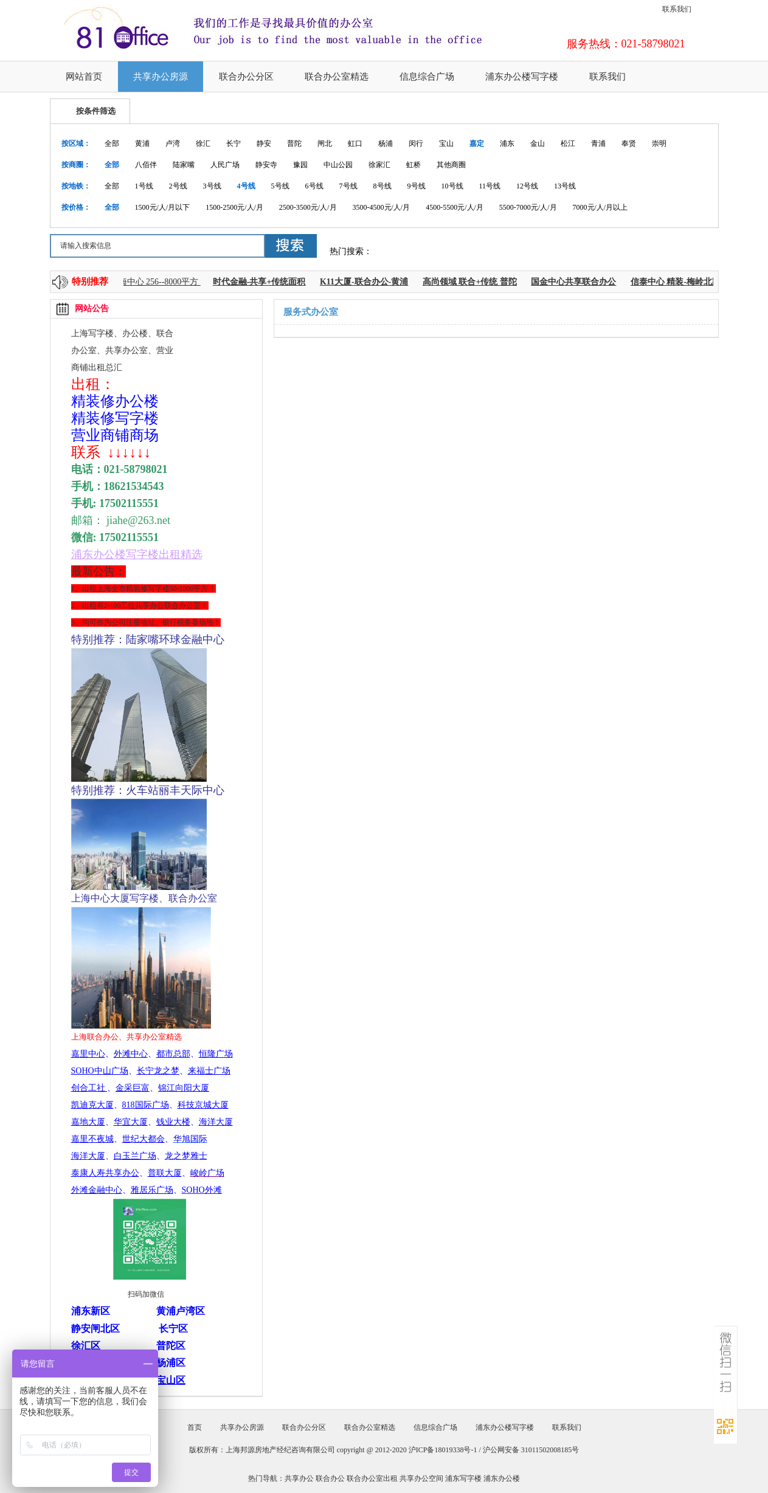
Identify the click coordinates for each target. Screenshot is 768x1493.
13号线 (565, 186)
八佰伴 (146, 164)
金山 (537, 143)
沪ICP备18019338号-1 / (446, 1450)
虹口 (355, 143)
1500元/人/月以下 (162, 207)
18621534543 (134, 486)
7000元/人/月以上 (600, 207)
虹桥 (413, 164)
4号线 (246, 186)
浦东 (507, 143)
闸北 (324, 143)
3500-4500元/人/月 (381, 207)
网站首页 (84, 76)
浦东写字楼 (463, 1478)
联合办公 (330, 1478)
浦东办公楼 (501, 1478)
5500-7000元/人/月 (528, 207)
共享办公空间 (421, 1478)
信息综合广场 (427, 76)
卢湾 (172, 143)
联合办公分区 (246, 76)
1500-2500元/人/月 (234, 207)
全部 (112, 143)
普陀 (294, 143)
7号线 (348, 186)
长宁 (233, 143)
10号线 (452, 186)
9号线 (416, 186)
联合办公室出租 (372, 1478)
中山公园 (338, 164)
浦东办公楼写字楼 (521, 76)
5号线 (280, 186)
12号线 (527, 186)
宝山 (446, 143)
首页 (194, 1427)
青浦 (598, 143)
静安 (264, 143)
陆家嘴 (184, 164)
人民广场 (225, 164)
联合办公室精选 (336, 76)
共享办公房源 (160, 76)
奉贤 (628, 143)
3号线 (212, 186)
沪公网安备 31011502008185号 (531, 1450)
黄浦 (142, 143)
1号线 (144, 186)
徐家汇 (379, 164)
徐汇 (203, 143)
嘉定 (476, 143)
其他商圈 (451, 164)
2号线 (178, 186)
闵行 (416, 143)
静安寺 (266, 164)
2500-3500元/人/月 (308, 207)
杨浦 (385, 143)
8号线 (382, 186)
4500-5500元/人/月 (454, 207)
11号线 (490, 186)
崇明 (659, 143)
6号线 (314, 186)
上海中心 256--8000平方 (157, 281)
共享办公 (299, 1478)
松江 (568, 143)
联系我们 (676, 9)
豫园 (300, 164)
